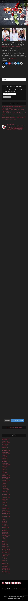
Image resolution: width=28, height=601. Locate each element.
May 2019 (4, 504)
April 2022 (4, 457)
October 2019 (5, 496)
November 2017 (6, 532)
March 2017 (5, 544)
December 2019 (6, 493)
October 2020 (5, 479)
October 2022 (5, 452)
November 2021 (6, 461)
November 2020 (6, 477)
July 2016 (4, 557)
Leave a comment (16, 46)
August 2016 (5, 555)
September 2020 (6, 480)
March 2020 (5, 488)
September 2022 (6, 453)
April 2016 (4, 562)
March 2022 (5, 458)
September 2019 (6, 497)
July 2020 (4, 483)
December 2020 (6, 475)
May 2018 (4, 522)
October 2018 (5, 515)
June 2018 (4, 521)
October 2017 (5, 533)
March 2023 (5, 447)
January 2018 (5, 529)
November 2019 (6, 494)
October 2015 (5, 571)
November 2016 (6, 551)
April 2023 (4, 446)
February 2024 (5, 441)
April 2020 (4, 486)
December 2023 (6, 442)
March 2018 (5, 526)
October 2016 (5, 552)
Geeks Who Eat (14, 596)
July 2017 (4, 538)
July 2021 (4, 468)
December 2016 (6, 549)
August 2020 (5, 482)
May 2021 (4, 471)
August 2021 (5, 466)
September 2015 (6, 573)
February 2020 (5, 489)
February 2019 (5, 508)
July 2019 (4, 500)
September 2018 (6, 516)
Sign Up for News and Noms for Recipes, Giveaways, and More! (14, 90)
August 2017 (5, 537)
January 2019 (5, 510)
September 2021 (6, 464)
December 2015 (6, 568)
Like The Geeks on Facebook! (14, 427)
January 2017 (5, 548)
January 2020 (5, 491)
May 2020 (4, 485)
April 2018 (4, 524)
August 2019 (5, 499)
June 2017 (4, 540)
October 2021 (5, 463)
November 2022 (6, 450)
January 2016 (5, 566)
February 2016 (5, 565)
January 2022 (5, 460)
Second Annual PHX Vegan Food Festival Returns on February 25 (13, 44)
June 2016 (4, 558)
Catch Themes (17, 598)
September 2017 (6, 535)
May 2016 (4, 560)
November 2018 (6, 513)
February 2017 (5, 546)
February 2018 (5, 527)
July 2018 (4, 519)
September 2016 (6, 554)
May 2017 (4, 541)
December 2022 (6, 449)
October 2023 (5, 444)
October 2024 (5, 439)
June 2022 (4, 455)
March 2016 (5, 563)
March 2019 (5, 507)
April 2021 (4, 472)
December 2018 (6, 511)
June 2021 (4, 469)
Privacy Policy (22, 588)
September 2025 (6, 438)
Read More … (14, 58)
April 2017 (4, 543)
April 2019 (4, 505)
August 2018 (5, 518)
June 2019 (4, 502)
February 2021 (5, 474)
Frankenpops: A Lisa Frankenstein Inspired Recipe (14, 116)
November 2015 (6, 569)
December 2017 (6, 530)
